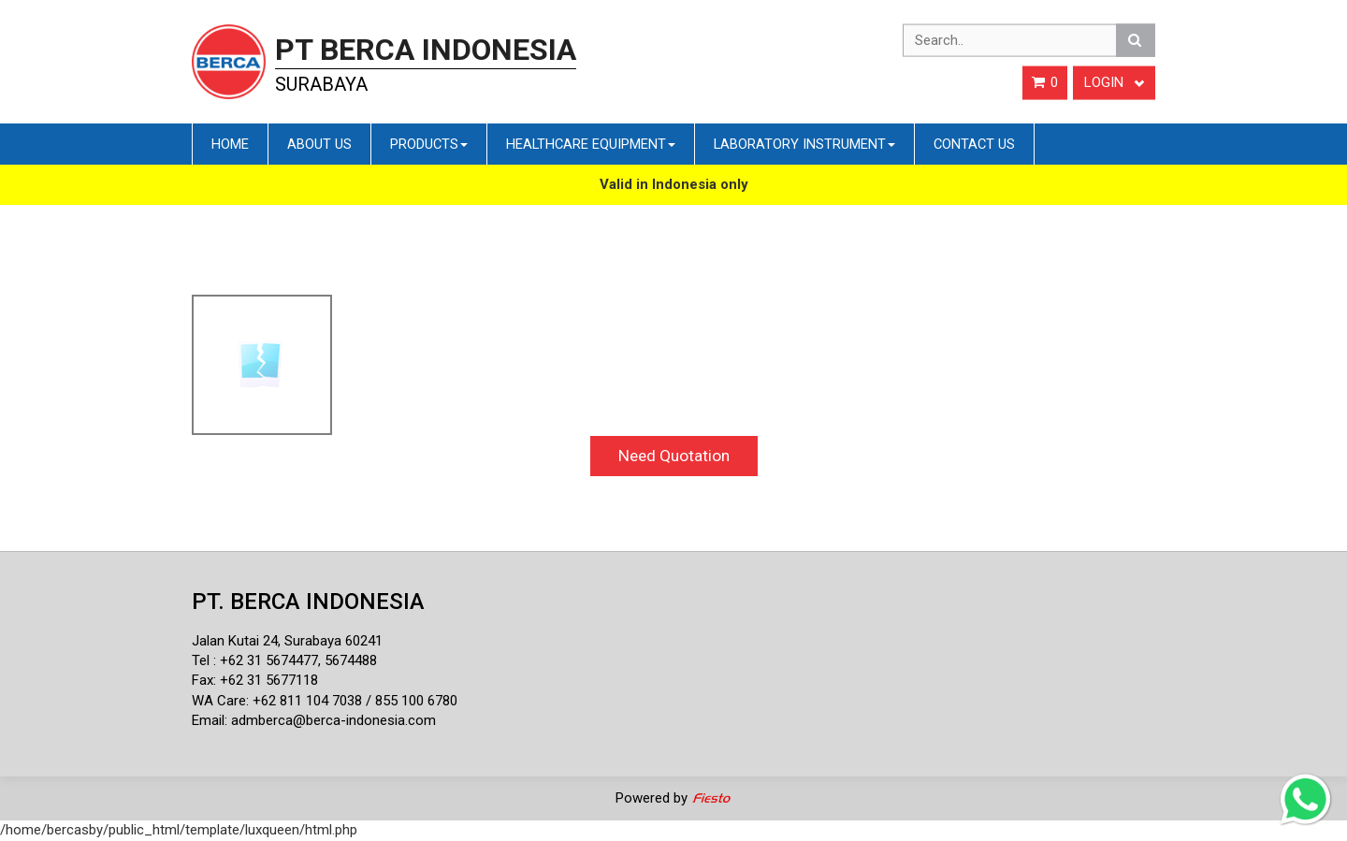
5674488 (351, 660)
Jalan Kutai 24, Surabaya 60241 (287, 640)
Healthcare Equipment (590, 144)
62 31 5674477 (273, 660)
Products (429, 144)
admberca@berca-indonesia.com (333, 720)
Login (1114, 82)
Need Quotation (674, 455)
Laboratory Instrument (804, 144)
